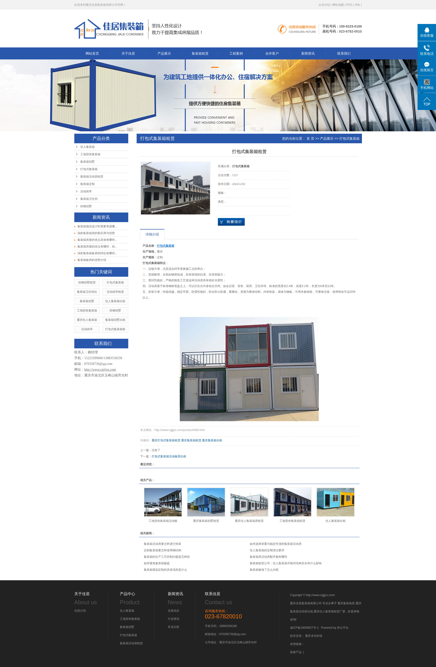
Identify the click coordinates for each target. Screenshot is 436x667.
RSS (349, 4)
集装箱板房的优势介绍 (91, 260)
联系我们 (344, 53)
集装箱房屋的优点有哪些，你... (97, 246)
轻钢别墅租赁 (87, 282)
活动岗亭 (86, 191)
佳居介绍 (80, 610)
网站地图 (338, 4)
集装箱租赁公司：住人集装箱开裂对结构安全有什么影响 (286, 563)
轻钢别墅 (86, 206)
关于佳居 (128, 53)
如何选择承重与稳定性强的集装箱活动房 (276, 544)
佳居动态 (173, 610)
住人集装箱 (87, 147)
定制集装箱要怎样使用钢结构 (162, 550)
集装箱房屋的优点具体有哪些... (97, 240)
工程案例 (236, 53)
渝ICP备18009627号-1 (304, 627)
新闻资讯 (308, 53)
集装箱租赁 (200, 53)
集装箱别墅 (87, 161)
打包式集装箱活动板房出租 (169, 456)
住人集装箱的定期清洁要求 (267, 550)
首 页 (310, 138)
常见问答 (173, 627)
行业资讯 (173, 619)
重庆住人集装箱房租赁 (249, 521)
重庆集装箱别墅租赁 (206, 521)
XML (357, 4)
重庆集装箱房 (346, 603)
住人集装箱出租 (115, 301)
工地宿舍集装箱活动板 (163, 521)
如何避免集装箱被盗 (157, 563)
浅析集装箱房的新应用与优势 (96, 233)
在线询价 (231, 222)
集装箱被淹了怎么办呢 (264, 569)
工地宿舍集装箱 (90, 154)
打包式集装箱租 (115, 329)
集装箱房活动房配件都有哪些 (268, 556)
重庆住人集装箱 (87, 320)
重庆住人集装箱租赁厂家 (329, 611)
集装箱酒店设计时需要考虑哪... (97, 226)
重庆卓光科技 (313, 636)
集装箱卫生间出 (87, 291)
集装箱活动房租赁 (91, 176)
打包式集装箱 (89, 169)
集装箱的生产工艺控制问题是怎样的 (167, 556)
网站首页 (92, 53)
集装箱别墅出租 (115, 320)
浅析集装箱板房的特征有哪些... (97, 253)
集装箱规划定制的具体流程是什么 (165, 569)
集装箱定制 (87, 184)
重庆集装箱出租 (212, 440)
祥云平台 (343, 627)
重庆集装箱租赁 (191, 440)
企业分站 (324, 4)
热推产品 (296, 652)
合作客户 (272, 53)
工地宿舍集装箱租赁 (292, 521)
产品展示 (164, 53)
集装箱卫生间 (89, 199)
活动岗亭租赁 (115, 291)
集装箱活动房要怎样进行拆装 (162, 544)
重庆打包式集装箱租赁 (166, 440)
